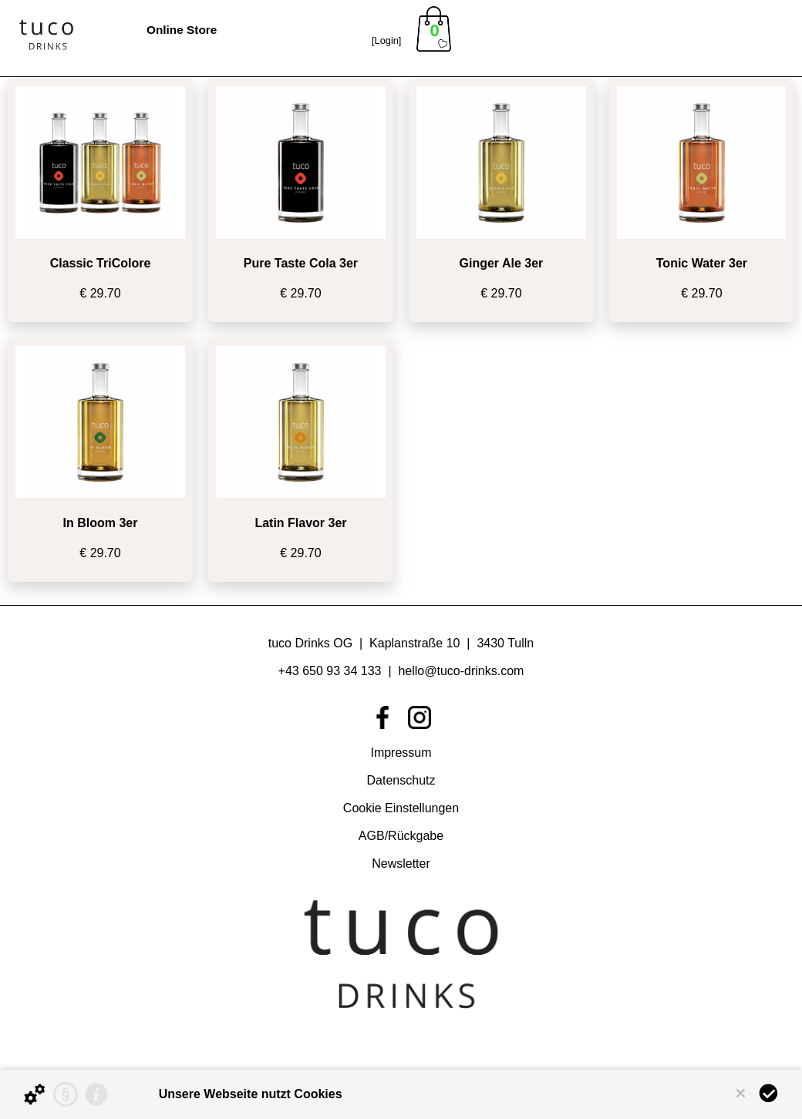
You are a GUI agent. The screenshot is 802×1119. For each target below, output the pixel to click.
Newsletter (401, 863)
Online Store (182, 29)
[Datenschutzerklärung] (65, 1094)
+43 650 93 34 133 (331, 670)
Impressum (400, 752)
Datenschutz (401, 780)
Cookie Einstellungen (401, 808)
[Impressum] (96, 1094)
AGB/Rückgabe (401, 835)
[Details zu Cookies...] (34, 1094)
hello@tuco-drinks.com (461, 670)
